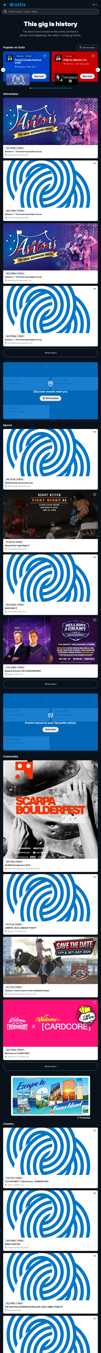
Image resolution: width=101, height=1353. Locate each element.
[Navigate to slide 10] (49, 88)
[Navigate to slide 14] (58, 88)
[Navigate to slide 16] (62, 88)
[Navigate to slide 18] (66, 88)
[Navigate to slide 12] (54, 88)
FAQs (7, 1306)
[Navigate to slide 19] (68, 88)
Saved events (10, 1219)
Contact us (9, 1311)
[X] (31, 1348)
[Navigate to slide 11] (52, 88)
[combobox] (50, 11)
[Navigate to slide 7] (43, 88)
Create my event (12, 1269)
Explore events (11, 1215)
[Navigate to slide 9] (47, 88)
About (7, 1302)
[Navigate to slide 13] (56, 88)
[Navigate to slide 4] (37, 88)
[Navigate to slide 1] (30, 88)
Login (7, 1259)
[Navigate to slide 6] (41, 88)
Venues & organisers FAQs (16, 1273)
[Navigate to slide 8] (45, 88)
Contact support (14, 1209)
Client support (10, 1277)
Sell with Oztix (10, 1264)
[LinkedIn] (18, 1348)
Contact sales (24, 1259)
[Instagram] (5, 1348)
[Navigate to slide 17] (64, 88)
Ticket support (11, 1230)
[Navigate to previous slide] (3, 70)
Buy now (39, 76)
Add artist (50, 319)
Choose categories (51, 557)
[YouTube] (12, 1348)
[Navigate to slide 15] (60, 88)
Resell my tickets (12, 1233)
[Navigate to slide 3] (35, 88)
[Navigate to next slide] (98, 70)
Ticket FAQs (10, 1226)
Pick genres (50, 749)
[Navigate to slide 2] (33, 88)
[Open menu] (4, 4)
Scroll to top (50, 1156)
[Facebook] (24, 1348)
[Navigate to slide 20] (71, 88)
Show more (50, 134)
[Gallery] (50, 70)
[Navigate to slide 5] (39, 88)
